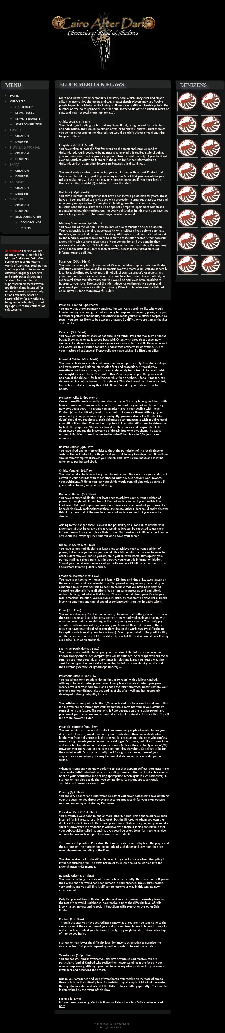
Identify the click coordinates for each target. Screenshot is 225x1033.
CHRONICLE (17, 101)
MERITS (26, 228)
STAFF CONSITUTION (28, 124)
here (62, 1006)
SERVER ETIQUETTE (27, 119)
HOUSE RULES (24, 107)
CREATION (22, 136)
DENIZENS (22, 142)
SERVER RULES (24, 113)
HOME (14, 95)
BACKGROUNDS (31, 222)
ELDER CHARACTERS (28, 216)
